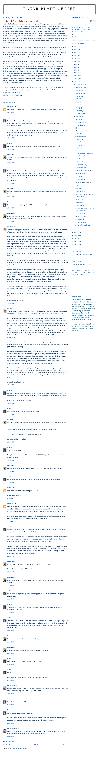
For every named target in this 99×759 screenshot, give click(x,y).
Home (36, 744)
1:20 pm (10, 585)
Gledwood (10, 226)
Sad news (79, 188)
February (79, 113)
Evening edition (81, 213)
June (77, 102)
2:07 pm (10, 664)
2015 (76, 70)
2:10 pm (10, 680)
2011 (76, 81)
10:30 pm (11, 221)
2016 (76, 67)
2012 (76, 79)
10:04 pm (11, 163)
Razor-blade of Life (49, 9)
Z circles (78, 228)
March (78, 111)
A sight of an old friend (83, 225)
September (79, 93)
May (77, 105)
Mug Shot (79, 119)
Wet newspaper (81, 167)
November (79, 87)
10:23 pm (11, 208)
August (78, 96)
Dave (9, 154)
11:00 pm (11, 482)
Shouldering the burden (83, 170)
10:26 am (11, 556)
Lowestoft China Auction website (82, 254)
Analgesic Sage (81, 136)
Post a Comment (8, 741)
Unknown (10, 106)
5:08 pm (10, 736)
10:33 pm (11, 303)
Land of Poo (79, 199)
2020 (76, 58)
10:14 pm (11, 183)
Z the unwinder (80, 179)
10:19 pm (11, 197)
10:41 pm (11, 414)
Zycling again (80, 145)
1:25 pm (10, 612)
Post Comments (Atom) (19, 748)
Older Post (64, 744)
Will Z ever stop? (81, 216)
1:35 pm (10, 631)
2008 (76, 238)
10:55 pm (11, 471)
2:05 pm (10, 653)
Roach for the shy (81, 165)
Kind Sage (79, 159)
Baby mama (79, 202)
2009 (76, 235)
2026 (76, 46)
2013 (76, 76)
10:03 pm (11, 149)
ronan (74, 37)
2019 (76, 61)
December (79, 84)
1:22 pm (10, 599)
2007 (76, 241)
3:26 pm (10, 693)
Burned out (79, 139)
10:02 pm (11, 138)
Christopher (11, 685)
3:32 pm (10, 705)
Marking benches (81, 173)
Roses (9, 488)
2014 (76, 73)
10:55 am (11, 572)
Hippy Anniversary (81, 151)
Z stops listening (81, 222)
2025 (76, 49)
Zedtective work (81, 142)
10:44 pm (11, 442)
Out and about (80, 125)
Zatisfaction (79, 176)
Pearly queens (80, 205)
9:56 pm (10, 112)
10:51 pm (11, 460)
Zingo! (78, 128)
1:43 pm (10, 642)
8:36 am (10, 498)
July (77, 99)
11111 (78, 185)
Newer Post (6, 744)
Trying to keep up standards (85, 182)
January (78, 116)
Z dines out (79, 162)
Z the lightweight (81, 122)
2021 (76, 55)
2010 (76, 232)
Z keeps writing (80, 219)
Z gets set (79, 148)
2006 (76, 244)
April (77, 108)
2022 (76, 52)
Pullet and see (80, 191)
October (78, 90)
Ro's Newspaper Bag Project (81, 264)
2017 (76, 64)
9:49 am (10, 521)
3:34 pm (10, 723)
